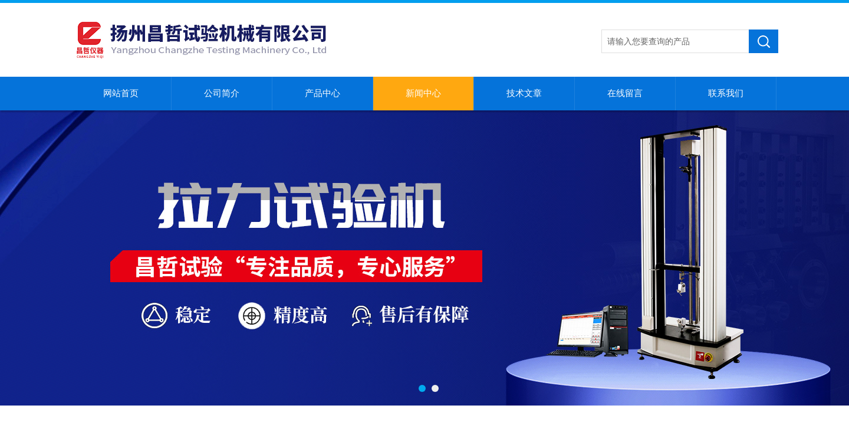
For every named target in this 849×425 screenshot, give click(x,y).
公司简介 (221, 93)
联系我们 (725, 93)
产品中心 (322, 93)
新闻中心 (423, 93)
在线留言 (625, 93)
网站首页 (121, 93)
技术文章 (524, 93)
